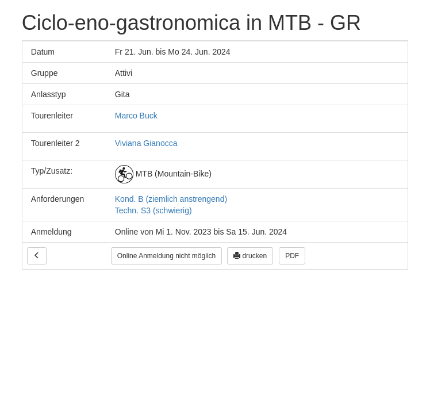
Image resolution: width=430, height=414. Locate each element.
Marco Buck (136, 115)
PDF (292, 256)
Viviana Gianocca (146, 143)
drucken (250, 256)
